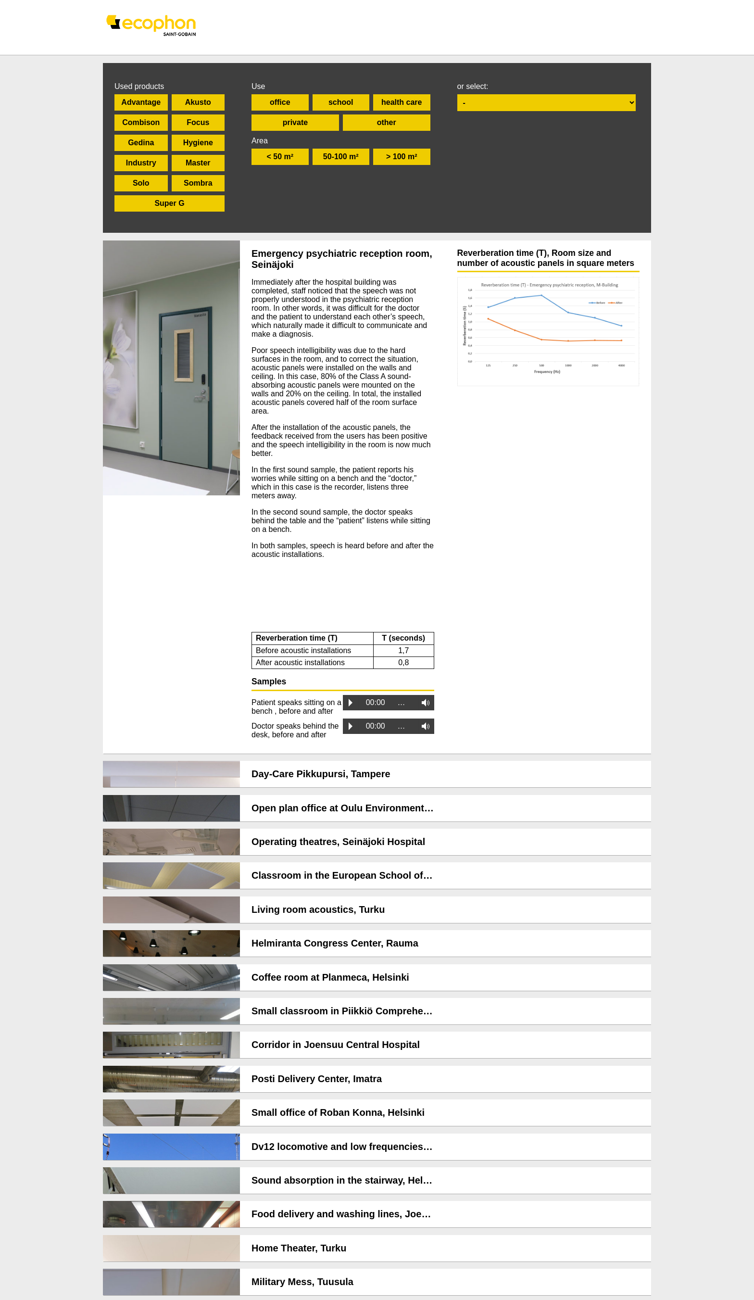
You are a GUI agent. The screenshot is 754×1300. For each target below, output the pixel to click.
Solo (141, 183)
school (340, 102)
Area (259, 141)
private (295, 122)
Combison (141, 122)
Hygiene (198, 143)
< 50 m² (279, 156)
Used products (139, 86)
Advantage (141, 102)
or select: (473, 86)
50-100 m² (341, 156)
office (280, 102)
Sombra (198, 183)
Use (258, 86)
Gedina (141, 143)
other (386, 122)
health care (401, 102)
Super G (169, 203)
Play (350, 706)
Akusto (198, 102)
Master (198, 163)
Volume (423, 706)
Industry (141, 163)
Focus (198, 122)
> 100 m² (401, 156)
